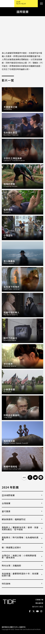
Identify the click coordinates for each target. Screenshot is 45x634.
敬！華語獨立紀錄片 (11, 547)
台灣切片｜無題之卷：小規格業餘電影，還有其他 (19, 556)
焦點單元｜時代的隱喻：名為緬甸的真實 (20, 538)
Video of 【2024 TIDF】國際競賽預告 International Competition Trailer (22, 34)
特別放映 (6, 583)
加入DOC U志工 (37, 606)
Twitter (34, 611)
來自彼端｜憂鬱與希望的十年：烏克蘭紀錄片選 (20, 574)
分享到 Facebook (30, 477)
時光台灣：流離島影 (11, 565)
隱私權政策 (39, 603)
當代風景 (6, 511)
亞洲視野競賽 (8, 495)
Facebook (30, 611)
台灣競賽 (6, 503)
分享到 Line (40, 477)
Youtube (37, 611)
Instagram (41, 611)
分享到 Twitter (35, 477)
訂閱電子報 (39, 599)
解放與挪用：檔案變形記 (14, 519)
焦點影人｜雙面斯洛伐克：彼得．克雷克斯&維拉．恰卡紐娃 (20, 528)
